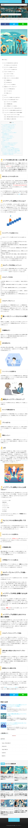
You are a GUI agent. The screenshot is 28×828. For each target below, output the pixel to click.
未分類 (3, 752)
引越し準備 (4, 749)
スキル (16, 14)
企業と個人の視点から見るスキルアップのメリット (14, 117)
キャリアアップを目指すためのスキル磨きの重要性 (12, 112)
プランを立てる (8, 91)
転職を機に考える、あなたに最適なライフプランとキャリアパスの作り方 (7, 813)
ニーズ (19, 14)
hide (12, 122)
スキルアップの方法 (8, 74)
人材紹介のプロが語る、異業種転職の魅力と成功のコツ (20, 811)
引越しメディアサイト (17, 825)
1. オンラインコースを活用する (10, 102)
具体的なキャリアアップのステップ (9, 86)
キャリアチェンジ (10, 687)
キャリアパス (4, 809)
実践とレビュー (8, 93)
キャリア (12, 14)
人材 (6, 792)
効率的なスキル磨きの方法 (10, 119)
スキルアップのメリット (9, 76)
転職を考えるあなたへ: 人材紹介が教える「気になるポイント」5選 (7, 795)
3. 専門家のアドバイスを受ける (10, 106)
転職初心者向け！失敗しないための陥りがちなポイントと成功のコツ (7, 778)
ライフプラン (9, 809)
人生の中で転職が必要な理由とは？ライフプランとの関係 (20, 795)
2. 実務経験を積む (8, 104)
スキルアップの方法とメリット (8, 71)
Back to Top (14, 820)
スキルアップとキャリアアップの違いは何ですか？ (12, 108)
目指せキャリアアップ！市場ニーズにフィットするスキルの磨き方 (20, 779)
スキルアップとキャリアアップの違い (12, 114)
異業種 (16, 687)
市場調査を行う (8, 80)
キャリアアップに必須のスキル (10, 69)
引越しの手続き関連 (5, 743)
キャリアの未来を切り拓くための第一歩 (10, 63)
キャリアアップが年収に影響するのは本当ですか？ (12, 110)
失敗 (8, 774)
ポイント (3, 792)
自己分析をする (8, 82)
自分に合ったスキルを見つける (10, 65)
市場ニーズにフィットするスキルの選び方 (10, 78)
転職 (8, 14)
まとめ (4, 95)
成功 (10, 774)
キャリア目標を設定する (9, 89)
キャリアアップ (5, 271)
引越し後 (3, 746)
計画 (20, 792)
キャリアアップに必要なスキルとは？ (9, 67)
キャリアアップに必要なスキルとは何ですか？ (11, 97)
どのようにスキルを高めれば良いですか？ (10, 99)
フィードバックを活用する (10, 84)
